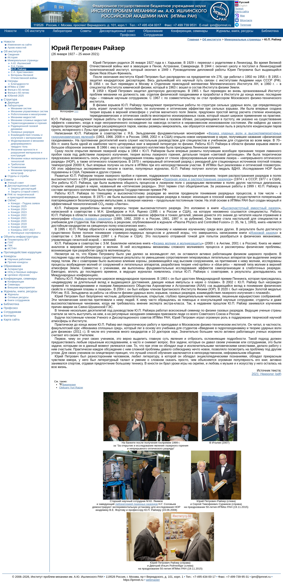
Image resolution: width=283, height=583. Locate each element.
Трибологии (18, 164)
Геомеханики (18, 167)
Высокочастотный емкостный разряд (250, 208)
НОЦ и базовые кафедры (23, 272)
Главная (193, 39)
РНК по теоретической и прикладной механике (22, 196)
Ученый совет (16, 182)
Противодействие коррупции (22, 252)
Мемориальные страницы (23, 60)
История (12, 57)
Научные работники (19, 259)
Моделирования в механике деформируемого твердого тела (27, 143)
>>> (76, 111)
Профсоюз (127, 34)
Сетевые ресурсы (18, 297)
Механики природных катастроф (23, 172)
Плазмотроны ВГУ (18, 239)
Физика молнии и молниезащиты (177, 243)
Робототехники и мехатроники (28, 114)
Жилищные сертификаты (26, 232)
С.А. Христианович (22, 72)
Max (242, 15)
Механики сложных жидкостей (29, 120)
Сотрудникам (153, 34)
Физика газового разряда (91, 218)
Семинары (14, 284)
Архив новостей (17, 47)
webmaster (153, 579)
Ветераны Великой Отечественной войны (24, 76)
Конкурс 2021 (19, 218)
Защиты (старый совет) (24, 191)
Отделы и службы (18, 176)
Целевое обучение (19, 274)
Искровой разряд (263, 232)
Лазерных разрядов (22, 131)
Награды (13, 80)
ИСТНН (12, 248)
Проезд (239, 8)
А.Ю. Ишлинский (21, 63)
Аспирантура (15, 269)
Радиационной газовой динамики (24, 127)
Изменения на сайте (20, 44)
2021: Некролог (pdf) (266, 374)
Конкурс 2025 (19, 206)
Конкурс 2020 (19, 221)
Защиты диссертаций (23, 188)
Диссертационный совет (117, 31)
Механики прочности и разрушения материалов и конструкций (26, 152)
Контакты (10, 315)
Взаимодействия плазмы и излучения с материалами (26, 136)
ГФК (10, 245)
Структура (10, 99)
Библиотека (270, 31)
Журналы (13, 294)
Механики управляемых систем (29, 111)
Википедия (69, 384)
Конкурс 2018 (19, 226)
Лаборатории (62, 31)
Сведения (13, 54)
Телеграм (245, 24)
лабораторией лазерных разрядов (136, 504)
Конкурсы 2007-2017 (23, 229)
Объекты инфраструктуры (21, 236)
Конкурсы (10, 256)
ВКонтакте (246, 20)
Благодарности (19, 83)
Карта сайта (242, 11)
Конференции (16, 281)
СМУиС (12, 200)
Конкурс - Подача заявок (25, 203)
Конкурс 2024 (19, 209)
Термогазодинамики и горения (29, 123)
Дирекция (13, 102)
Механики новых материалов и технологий (29, 160)
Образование (153, 31)
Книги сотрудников (19, 300)
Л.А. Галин (17, 66)
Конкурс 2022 (19, 215)
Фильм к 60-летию (18, 92)
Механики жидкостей (23, 117)
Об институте (35, 31)
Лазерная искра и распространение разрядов (197, 179)
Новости (10, 31)
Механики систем (21, 108)
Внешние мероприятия (21, 287)
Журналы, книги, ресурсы (234, 31)
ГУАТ (11, 242)
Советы (85, 31)
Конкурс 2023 (19, 212)
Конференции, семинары (189, 31)
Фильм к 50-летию (18, 89)
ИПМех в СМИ (16, 86)
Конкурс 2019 (19, 223)
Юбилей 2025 (16, 95)
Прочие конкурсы (18, 262)
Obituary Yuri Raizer (71, 387)
